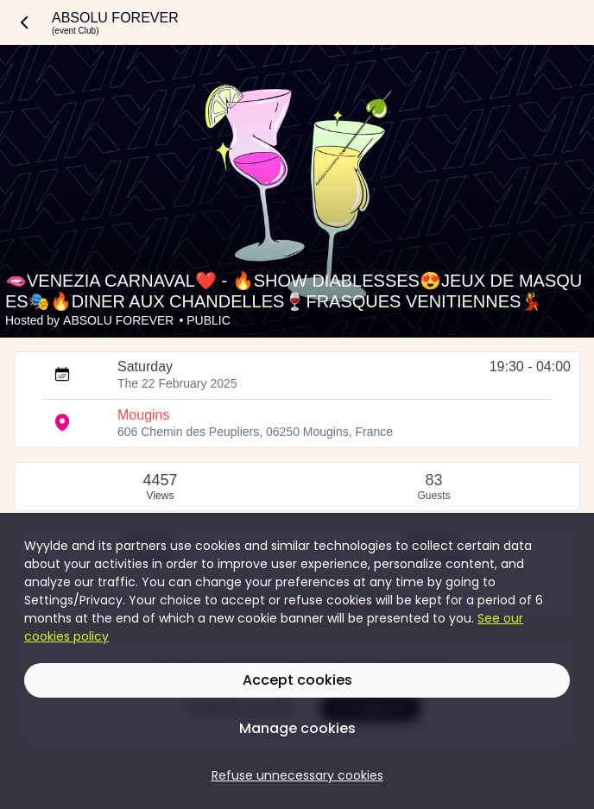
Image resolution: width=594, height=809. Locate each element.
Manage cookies (297, 728)
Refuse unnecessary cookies (297, 775)
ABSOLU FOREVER (118, 320)
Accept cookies (297, 680)
